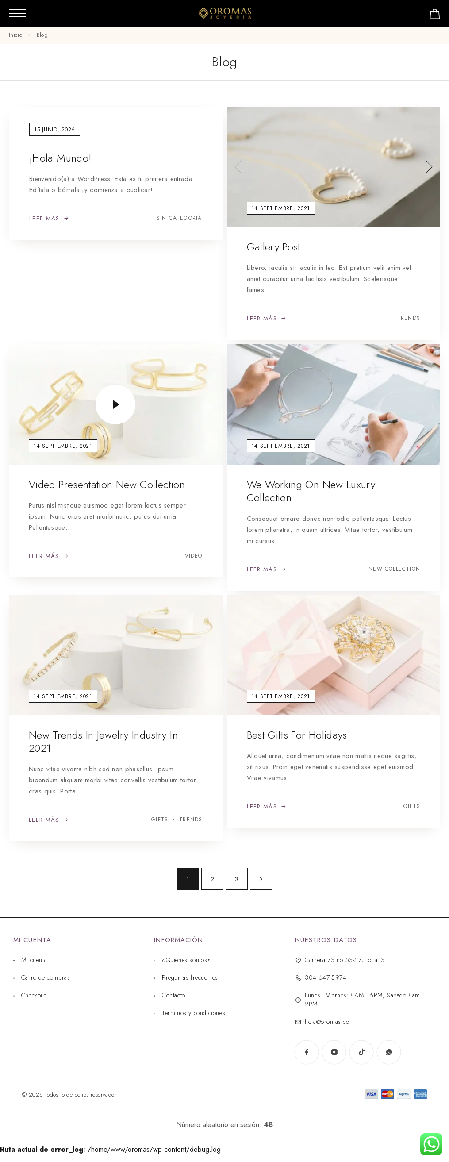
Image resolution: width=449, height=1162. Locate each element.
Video (194, 556)
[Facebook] (306, 1052)
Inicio (15, 35)
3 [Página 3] (236, 879)
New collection (394, 569)
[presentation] (238, 167)
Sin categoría (179, 218)
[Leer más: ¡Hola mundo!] (49, 218)
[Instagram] (334, 1052)
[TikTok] (361, 1052)
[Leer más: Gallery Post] (267, 318)
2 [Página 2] (212, 879)
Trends (408, 318)
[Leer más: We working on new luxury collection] (267, 569)
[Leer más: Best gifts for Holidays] (267, 806)
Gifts (159, 819)
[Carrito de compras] (435, 15)
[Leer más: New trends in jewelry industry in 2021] (49, 820)
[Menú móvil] (17, 13)
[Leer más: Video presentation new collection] (49, 556)
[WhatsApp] (389, 1052)
